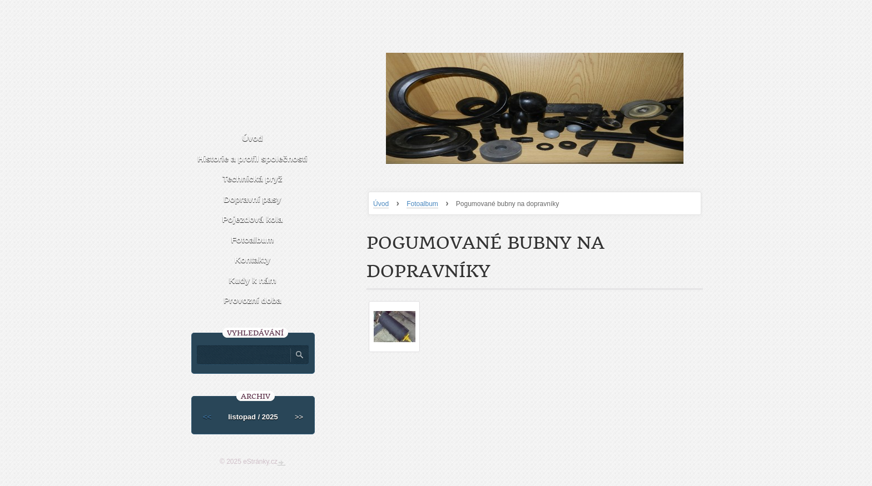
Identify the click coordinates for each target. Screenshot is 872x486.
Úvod (381, 204)
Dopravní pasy (252, 199)
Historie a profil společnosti (252, 158)
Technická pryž (252, 178)
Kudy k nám (252, 280)
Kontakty (252, 259)
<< (207, 417)
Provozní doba (252, 300)
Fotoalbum (422, 204)
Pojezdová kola (252, 219)
